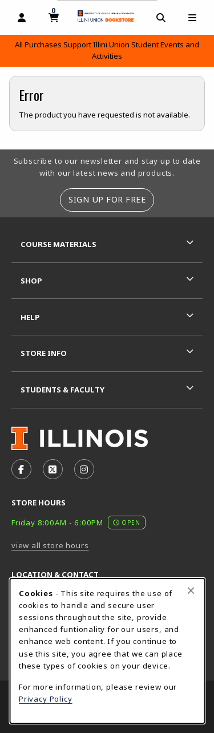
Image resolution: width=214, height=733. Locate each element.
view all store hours (50, 545)
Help (30, 317)
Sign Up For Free (107, 199)
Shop (31, 281)
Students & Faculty (62, 389)
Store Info (44, 353)
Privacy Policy (45, 699)
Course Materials (58, 244)
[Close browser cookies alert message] (191, 590)
